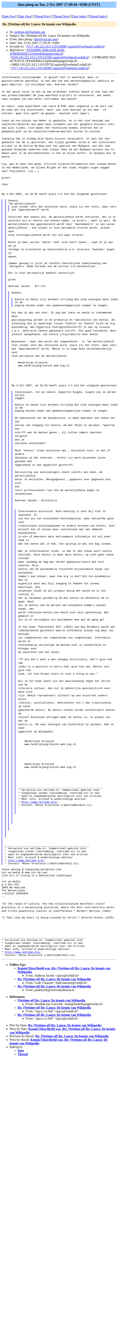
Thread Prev (42, 16)
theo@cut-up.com (45, 39)
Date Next (24, 16)
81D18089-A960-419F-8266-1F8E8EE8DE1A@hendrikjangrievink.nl (37, 51)
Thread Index (97, 16)
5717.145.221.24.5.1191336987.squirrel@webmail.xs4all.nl (65, 46)
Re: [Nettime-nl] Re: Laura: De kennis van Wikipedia (54, 1025)
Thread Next (61, 16)
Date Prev (9, 16)
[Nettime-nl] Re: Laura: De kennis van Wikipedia (51, 1046)
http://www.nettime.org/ (39, 828)
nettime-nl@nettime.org (29, 32)
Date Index (79, 16)
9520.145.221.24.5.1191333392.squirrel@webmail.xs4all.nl (50, 57)
